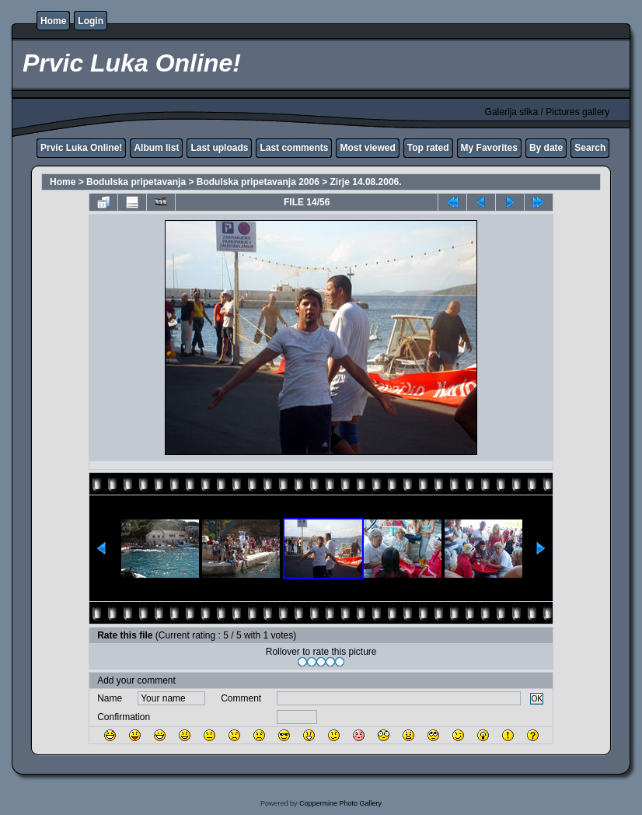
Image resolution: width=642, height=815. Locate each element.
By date (546, 147)
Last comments (294, 147)
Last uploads (219, 147)
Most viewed (367, 147)
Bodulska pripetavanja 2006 (258, 182)
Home (53, 21)
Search (589, 147)
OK (537, 698)
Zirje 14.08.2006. (366, 182)
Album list (156, 147)
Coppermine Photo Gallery (340, 803)
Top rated (428, 147)
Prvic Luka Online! (81, 147)
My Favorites (489, 147)
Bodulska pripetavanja (136, 182)
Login (90, 21)
